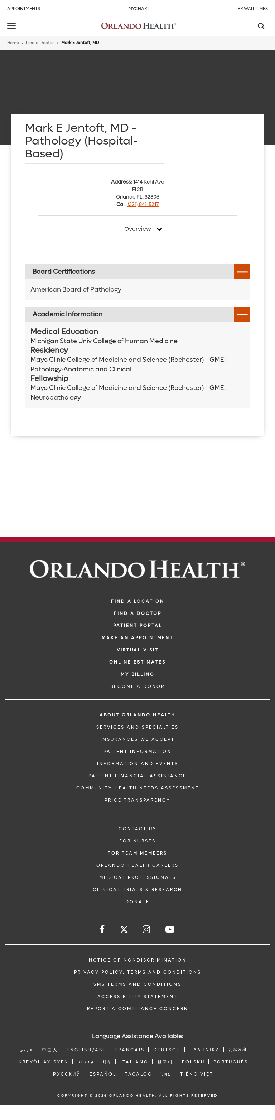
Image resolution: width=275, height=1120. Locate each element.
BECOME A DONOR (137, 686)
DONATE (137, 902)
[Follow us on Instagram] (147, 929)
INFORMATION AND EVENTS (137, 764)
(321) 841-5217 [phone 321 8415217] (143, 204)
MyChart (139, 8)
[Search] (261, 27)
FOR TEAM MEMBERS (137, 853)
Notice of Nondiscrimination (138, 960)
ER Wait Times (253, 8)
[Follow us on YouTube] (170, 929)
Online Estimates (137, 662)
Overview (137, 229)
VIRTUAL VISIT (138, 650)
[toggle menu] (12, 26)
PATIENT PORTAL (137, 626)
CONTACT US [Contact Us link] (137, 829)
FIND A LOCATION (137, 601)
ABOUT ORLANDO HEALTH (137, 715)
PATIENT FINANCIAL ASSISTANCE (137, 776)
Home (13, 42)
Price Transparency (137, 800)
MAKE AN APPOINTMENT (137, 638)
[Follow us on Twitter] (124, 930)
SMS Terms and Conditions (137, 984)
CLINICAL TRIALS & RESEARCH (137, 889)
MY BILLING (137, 674)
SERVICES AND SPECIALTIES (137, 727)
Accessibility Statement (137, 996)
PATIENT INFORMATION (137, 751)
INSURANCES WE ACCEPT (138, 739)
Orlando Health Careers (137, 865)
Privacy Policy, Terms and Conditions (137, 972)
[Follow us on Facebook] (103, 929)
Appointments (23, 8)
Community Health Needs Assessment (137, 788)
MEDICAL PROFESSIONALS (137, 877)
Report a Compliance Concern (137, 1009)
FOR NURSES (137, 841)
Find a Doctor (40, 42)
